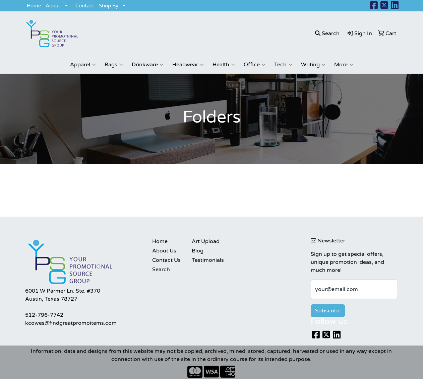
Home (34, 6)
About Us (164, 250)
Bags (114, 65)
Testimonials (207, 260)
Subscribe (328, 310)
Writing (313, 65)
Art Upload (206, 241)
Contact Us (166, 260)
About (53, 6)
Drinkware (148, 65)
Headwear (188, 65)
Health (224, 65)
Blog (197, 250)
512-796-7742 (44, 315)
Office (254, 65)
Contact (84, 6)
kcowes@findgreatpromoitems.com (71, 323)
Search (161, 269)
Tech (283, 65)
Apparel (83, 65)
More (343, 65)
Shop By (108, 6)
